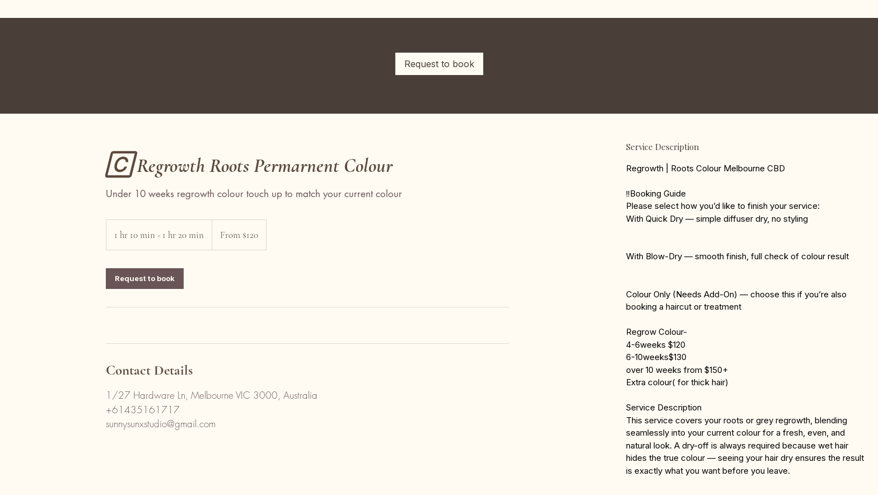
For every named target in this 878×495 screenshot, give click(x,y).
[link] (439, 64)
